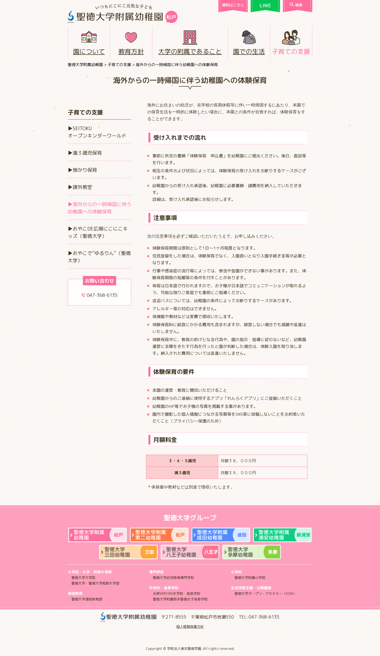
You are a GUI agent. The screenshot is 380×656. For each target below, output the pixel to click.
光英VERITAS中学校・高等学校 (176, 593)
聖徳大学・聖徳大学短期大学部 (95, 583)
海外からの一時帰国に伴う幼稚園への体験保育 (99, 208)
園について (89, 51)
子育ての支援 (291, 51)
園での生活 (249, 51)
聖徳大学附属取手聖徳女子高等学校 (180, 599)
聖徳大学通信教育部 (86, 599)
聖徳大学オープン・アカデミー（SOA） (265, 593)
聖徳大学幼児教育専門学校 (173, 577)
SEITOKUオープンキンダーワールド (97, 132)
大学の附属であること (190, 51)
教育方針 (131, 51)
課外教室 (82, 187)
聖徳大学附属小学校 (250, 577)
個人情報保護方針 (190, 626)
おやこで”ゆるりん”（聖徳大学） (99, 257)
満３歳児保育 (87, 152)
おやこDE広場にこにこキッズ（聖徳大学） (98, 232)
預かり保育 (85, 169)
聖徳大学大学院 (83, 577)
